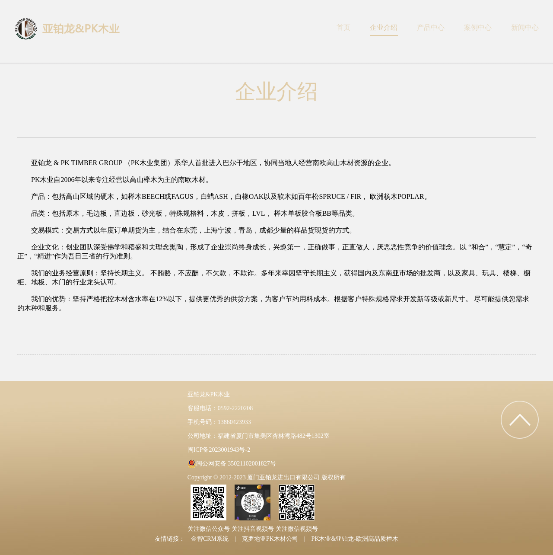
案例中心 (478, 27)
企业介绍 (383, 27)
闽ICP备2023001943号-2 (219, 450)
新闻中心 (525, 27)
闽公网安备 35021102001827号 (236, 463)
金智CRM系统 (210, 539)
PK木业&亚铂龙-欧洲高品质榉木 (354, 539)
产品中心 (431, 27)
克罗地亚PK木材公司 (270, 539)
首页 (343, 27)
